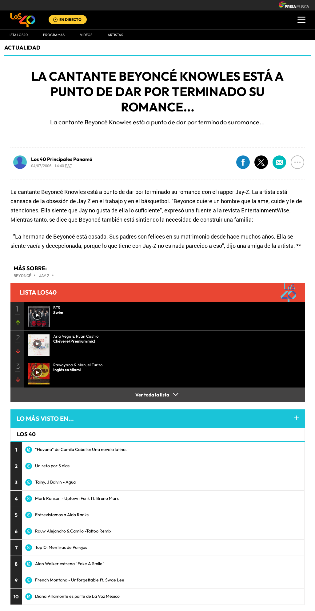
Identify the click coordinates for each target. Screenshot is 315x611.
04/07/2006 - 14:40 (51, 165)
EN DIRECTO (70, 19)
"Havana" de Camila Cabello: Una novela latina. (81, 449)
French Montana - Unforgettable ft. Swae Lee (79, 580)
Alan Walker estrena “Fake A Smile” (69, 563)
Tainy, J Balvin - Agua (55, 482)
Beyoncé (22, 275)
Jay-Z (44, 275)
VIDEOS (86, 35)
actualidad (22, 47)
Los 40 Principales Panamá (62, 159)
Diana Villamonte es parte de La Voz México (77, 596)
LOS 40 (26, 434)
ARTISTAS (115, 35)
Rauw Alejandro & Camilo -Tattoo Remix (73, 531)
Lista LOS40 (18, 35)
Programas (54, 35)
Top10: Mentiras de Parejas (61, 547)
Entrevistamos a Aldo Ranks (62, 514)
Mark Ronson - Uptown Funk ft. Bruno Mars (77, 498)
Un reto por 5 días (52, 465)
